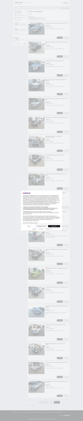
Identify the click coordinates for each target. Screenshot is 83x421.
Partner (43, 195)
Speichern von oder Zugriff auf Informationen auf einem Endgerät (36, 207)
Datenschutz (41, 228)
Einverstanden (54, 226)
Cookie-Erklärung (48, 228)
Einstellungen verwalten (41, 226)
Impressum (34, 228)
